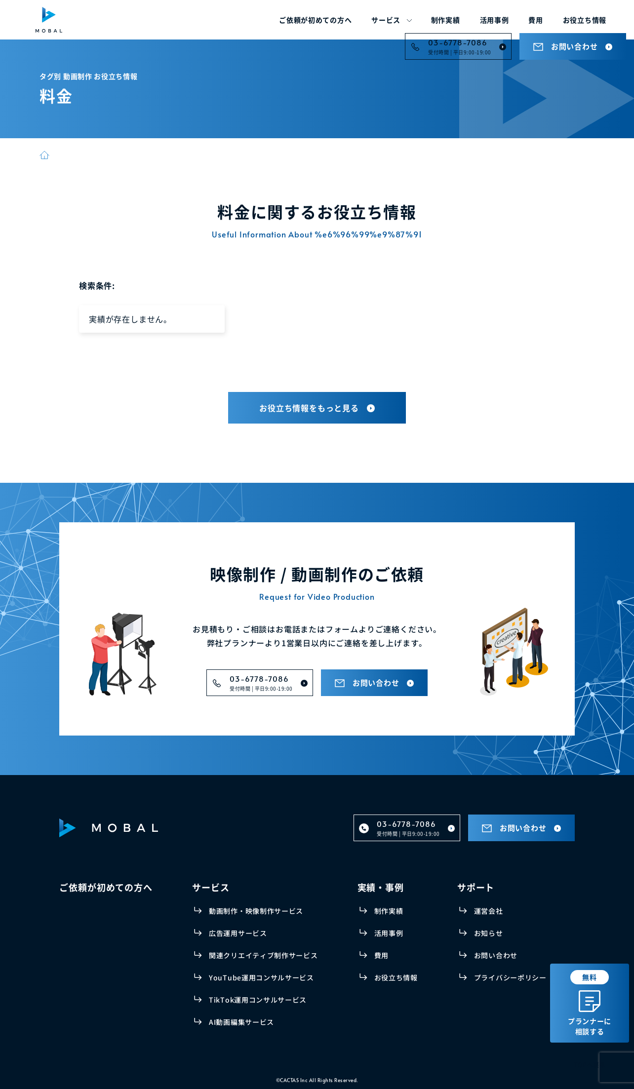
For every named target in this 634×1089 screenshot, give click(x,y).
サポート (476, 887)
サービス (385, 20)
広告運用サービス (238, 933)
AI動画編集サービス (241, 1022)
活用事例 (494, 20)
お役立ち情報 (584, 20)
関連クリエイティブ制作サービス (263, 955)
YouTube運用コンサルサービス (261, 977)
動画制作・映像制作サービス (256, 911)
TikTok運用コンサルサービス (258, 1000)
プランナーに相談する (589, 1003)
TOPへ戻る (590, 1064)
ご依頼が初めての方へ (315, 20)
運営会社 (488, 911)
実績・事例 (380, 887)
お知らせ (488, 933)
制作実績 (445, 20)
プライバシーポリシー (510, 977)
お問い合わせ (495, 955)
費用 (535, 20)
